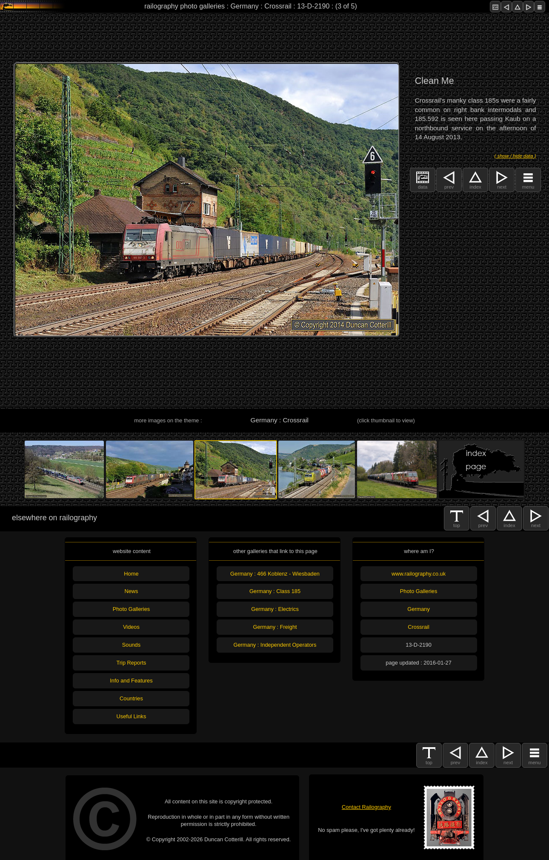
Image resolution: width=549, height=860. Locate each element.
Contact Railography (366, 807)
